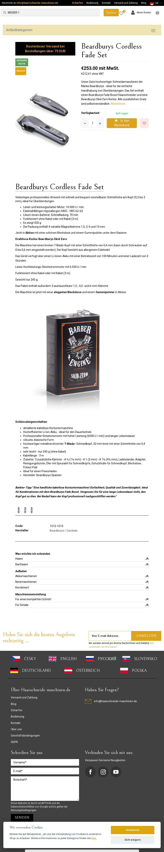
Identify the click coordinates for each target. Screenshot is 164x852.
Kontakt (106, 2)
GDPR (14, 742)
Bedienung (92, 2)
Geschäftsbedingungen (25, 735)
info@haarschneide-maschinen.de (37, 2)
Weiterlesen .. (119, 103)
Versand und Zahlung (126, 2)
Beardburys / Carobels (63, 530)
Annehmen (132, 829)
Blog (143, 2)
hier (93, 838)
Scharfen (77, 2)
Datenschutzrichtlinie (23, 806)
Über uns (16, 729)
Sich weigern (132, 839)
